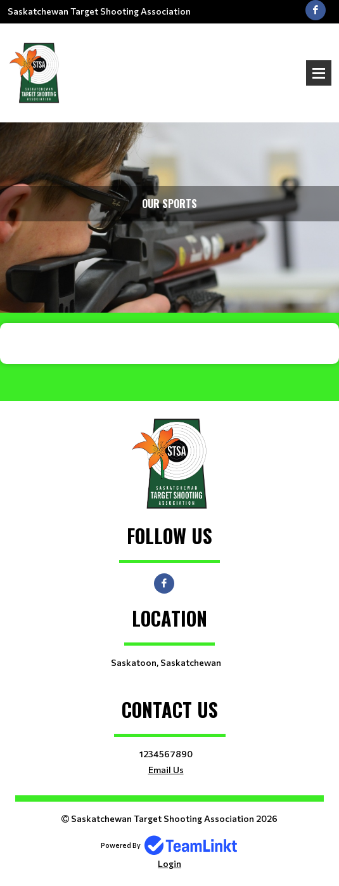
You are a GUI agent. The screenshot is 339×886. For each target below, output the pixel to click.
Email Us (166, 769)
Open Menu (318, 73)
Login (169, 863)
